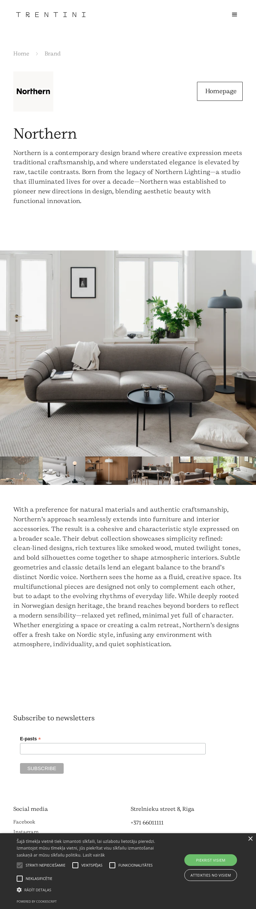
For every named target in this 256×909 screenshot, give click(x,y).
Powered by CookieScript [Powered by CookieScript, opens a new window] (37, 901)
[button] (235, 15)
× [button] (250, 839)
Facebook (24, 822)
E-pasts (30, 739)
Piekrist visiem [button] (210, 860)
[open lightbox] (128, 353)
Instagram (26, 832)
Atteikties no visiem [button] (210, 875)
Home (21, 53)
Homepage (221, 91)
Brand (53, 53)
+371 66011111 (147, 823)
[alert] (128, 871)
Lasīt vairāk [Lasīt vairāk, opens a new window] (94, 855)
